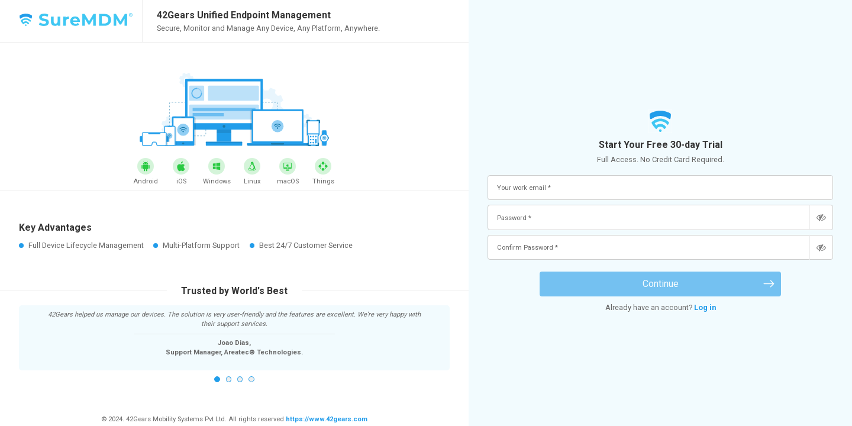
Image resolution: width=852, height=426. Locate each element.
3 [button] (240, 379)
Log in (705, 307)
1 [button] (217, 379)
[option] (234, 333)
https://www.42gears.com (325, 419)
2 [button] (229, 379)
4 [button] (251, 379)
